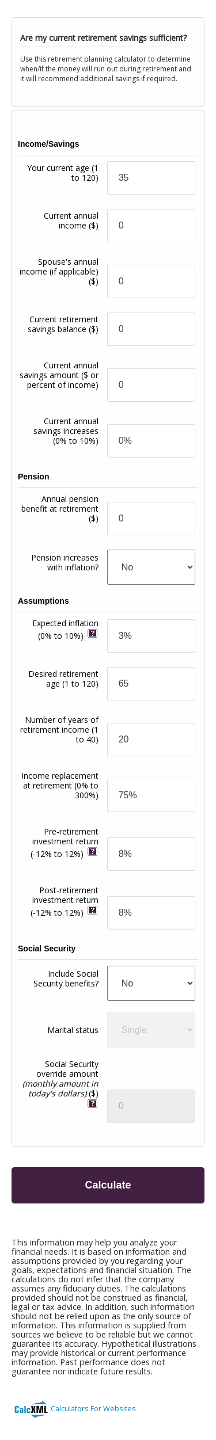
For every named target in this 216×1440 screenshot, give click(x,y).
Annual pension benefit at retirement (59, 508)
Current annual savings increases (65, 431)
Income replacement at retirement (59, 785)
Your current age (62, 172)
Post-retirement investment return (64, 901)
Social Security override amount (60, 1078)
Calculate (108, 1185)
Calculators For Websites (93, 1408)
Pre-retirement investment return (64, 842)
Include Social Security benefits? (65, 978)
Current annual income (71, 220)
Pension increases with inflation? (64, 562)
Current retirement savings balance (63, 324)
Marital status (72, 1029)
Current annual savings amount (59, 375)
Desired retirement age (63, 678)
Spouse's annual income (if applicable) (59, 271)
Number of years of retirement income (59, 729)
